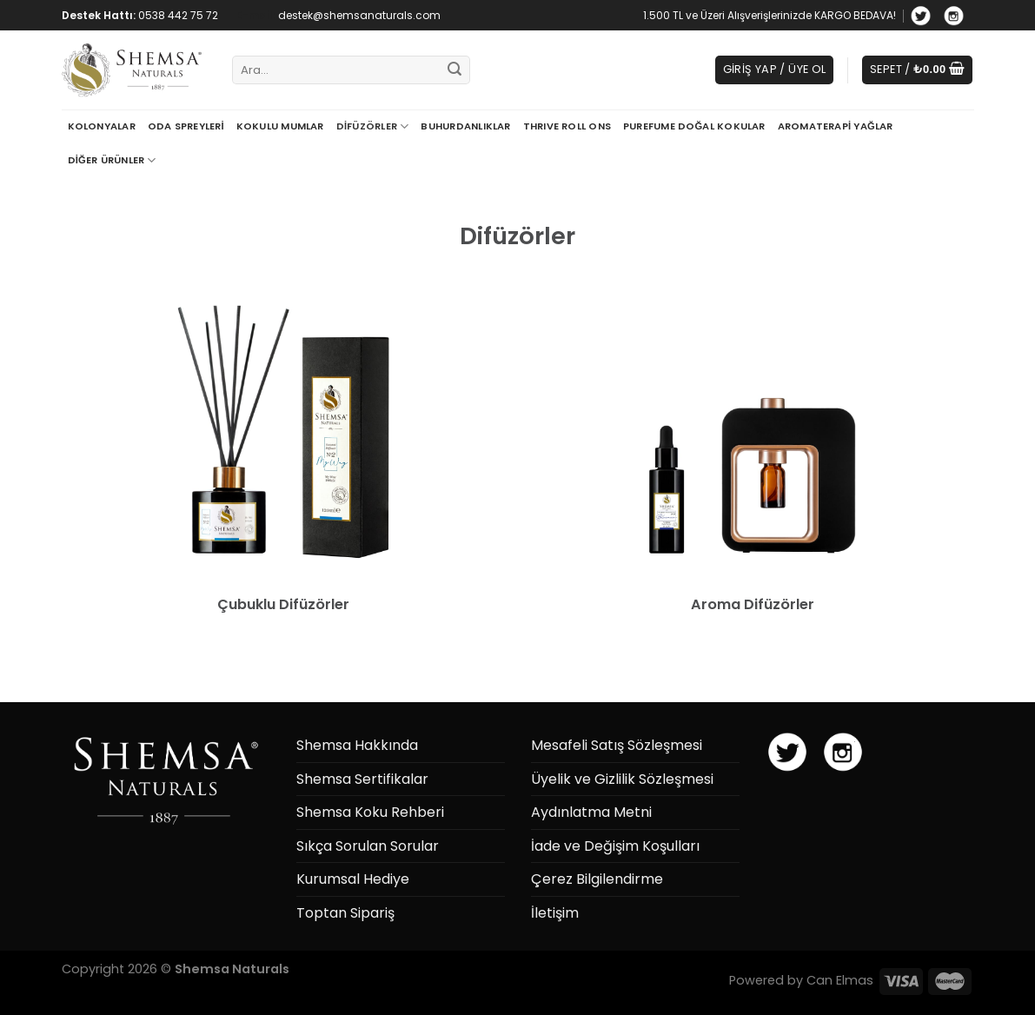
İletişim (555, 913)
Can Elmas (839, 980)
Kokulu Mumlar (280, 126)
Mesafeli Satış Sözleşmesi (616, 745)
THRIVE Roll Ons (567, 126)
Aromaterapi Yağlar (835, 126)
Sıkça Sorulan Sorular (367, 846)
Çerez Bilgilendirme (597, 879)
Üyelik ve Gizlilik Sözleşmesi (622, 779)
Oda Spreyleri (186, 126)
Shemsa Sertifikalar (362, 779)
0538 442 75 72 (178, 15)
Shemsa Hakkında (357, 745)
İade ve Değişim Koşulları (615, 846)
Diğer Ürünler (112, 160)
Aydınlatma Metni (591, 812)
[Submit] (454, 70)
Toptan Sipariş (345, 913)
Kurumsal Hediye (352, 879)
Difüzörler (372, 126)
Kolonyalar (102, 126)
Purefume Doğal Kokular (694, 126)
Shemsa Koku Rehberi (370, 812)
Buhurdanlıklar (465, 126)
